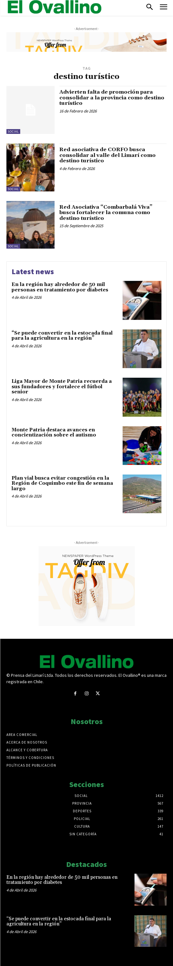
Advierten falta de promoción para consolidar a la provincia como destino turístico (111, 97)
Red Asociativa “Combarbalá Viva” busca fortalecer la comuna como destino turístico (105, 212)
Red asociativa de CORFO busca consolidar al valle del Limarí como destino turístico (107, 155)
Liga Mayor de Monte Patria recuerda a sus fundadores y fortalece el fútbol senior (62, 386)
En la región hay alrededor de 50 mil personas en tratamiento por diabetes (60, 287)
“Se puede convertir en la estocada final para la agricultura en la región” (62, 336)
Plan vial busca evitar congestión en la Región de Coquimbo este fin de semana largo (62, 483)
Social (13, 131)
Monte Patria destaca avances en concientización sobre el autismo (54, 432)
